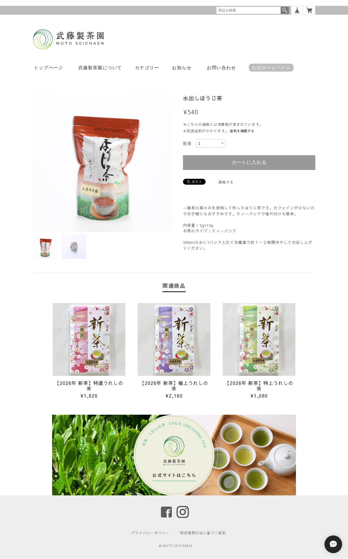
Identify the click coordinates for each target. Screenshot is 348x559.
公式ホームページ (271, 67)
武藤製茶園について (100, 67)
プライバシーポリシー (150, 533)
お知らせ (182, 67)
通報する (226, 182)
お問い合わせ (221, 67)
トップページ (48, 67)
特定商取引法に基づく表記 (203, 533)
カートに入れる (249, 162)
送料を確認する (242, 131)
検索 (285, 10)
